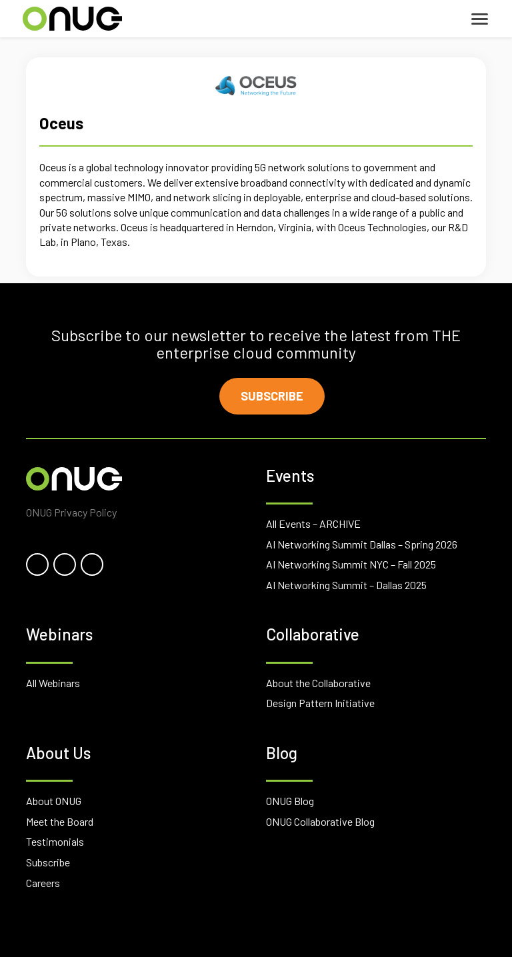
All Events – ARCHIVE (313, 523)
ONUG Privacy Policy (71, 512)
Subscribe (272, 396)
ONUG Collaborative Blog (320, 821)
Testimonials (55, 841)
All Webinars (53, 682)
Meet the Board (59, 821)
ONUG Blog (290, 800)
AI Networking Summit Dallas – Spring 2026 (361, 544)
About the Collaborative (318, 682)
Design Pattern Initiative (320, 702)
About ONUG (53, 800)
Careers (43, 882)
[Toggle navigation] (479, 19)
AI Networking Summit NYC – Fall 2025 (351, 564)
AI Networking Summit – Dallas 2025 (346, 584)
